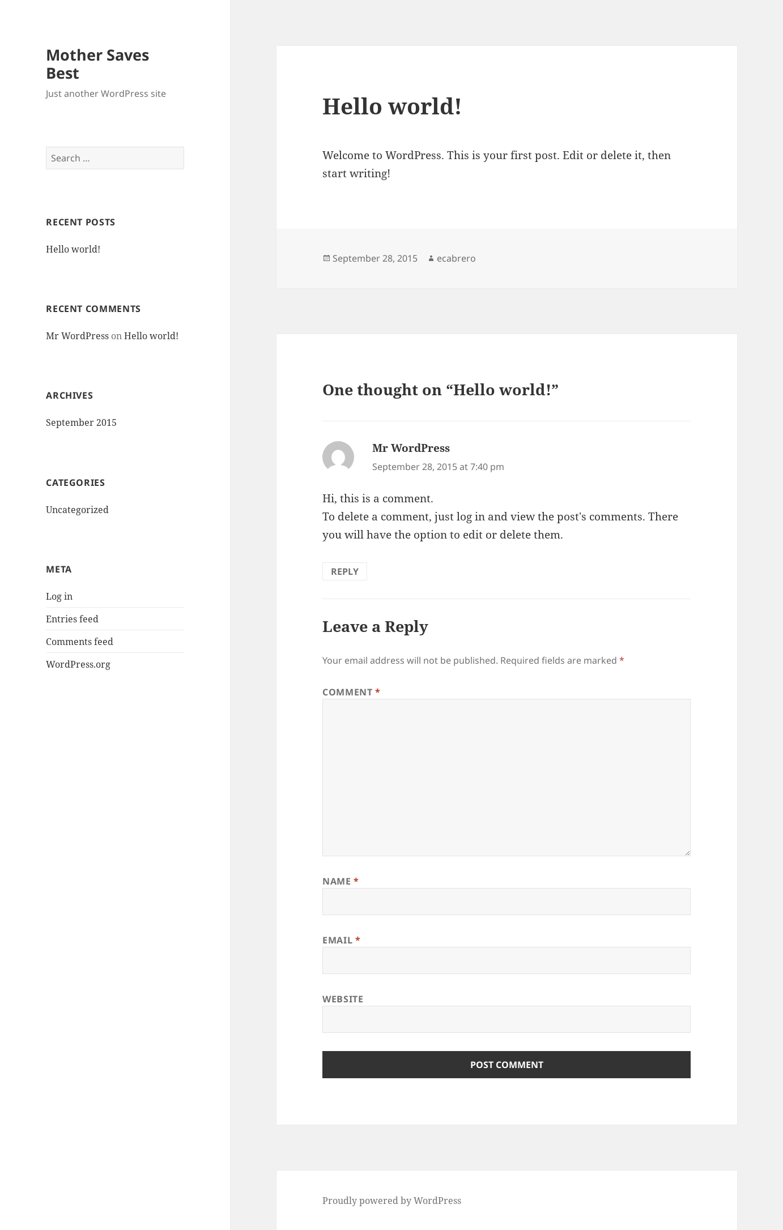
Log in (59, 596)
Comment (351, 692)
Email (341, 940)
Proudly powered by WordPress (391, 1200)
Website (342, 999)
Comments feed (79, 641)
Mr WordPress (77, 336)
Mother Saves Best (97, 63)
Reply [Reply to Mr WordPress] (345, 571)
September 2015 (81, 422)
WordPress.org (78, 664)
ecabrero (456, 258)
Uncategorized (77, 509)
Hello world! (73, 249)
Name (340, 881)
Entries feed (72, 619)
